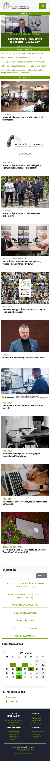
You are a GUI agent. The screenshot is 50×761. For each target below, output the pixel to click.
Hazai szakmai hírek (12, 547)
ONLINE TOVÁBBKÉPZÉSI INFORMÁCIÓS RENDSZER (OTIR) (25, 596)
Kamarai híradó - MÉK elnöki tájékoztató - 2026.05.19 (22, 58)
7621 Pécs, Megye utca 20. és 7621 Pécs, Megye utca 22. (24, 66)
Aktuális (6, 355)
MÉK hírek (7, 163)
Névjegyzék (36, 734)
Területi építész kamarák (36, 732)
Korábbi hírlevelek (36, 723)
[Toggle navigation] (42, 6)
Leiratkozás (36, 720)
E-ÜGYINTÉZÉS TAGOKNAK (25, 628)
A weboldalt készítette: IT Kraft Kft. (25, 753)
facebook (12, 697)
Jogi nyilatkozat (13, 723)
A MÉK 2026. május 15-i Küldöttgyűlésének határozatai (23, 53)
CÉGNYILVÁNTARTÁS (25, 620)
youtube (12, 701)
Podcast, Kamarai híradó (25, 34)
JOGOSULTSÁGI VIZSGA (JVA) (25, 605)
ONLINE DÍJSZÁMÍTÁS (25, 636)
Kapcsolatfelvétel (25, 750)
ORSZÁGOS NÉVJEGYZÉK (25, 613)
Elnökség (7, 115)
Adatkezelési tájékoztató (13, 720)
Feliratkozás (36, 718)
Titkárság (13, 725)
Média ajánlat (13, 737)
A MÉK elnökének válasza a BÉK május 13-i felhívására (23, 62)
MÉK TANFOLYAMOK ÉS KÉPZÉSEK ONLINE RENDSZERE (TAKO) (25, 585)
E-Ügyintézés (36, 737)
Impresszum (13, 739)
